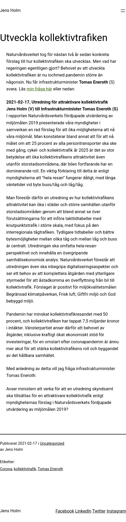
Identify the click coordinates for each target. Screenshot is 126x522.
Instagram (116, 511)
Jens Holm (10, 10)
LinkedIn (83, 511)
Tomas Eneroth (50, 469)
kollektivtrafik (25, 469)
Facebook (64, 511)
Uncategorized (52, 443)
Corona (6, 469)
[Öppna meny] (123, 11)
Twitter (99, 511)
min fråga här (39, 88)
